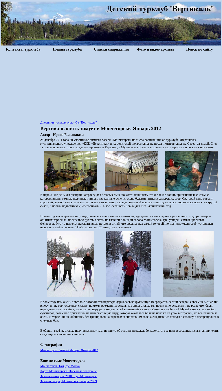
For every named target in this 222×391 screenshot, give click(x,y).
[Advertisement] (111, 85)
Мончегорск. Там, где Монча (60, 366)
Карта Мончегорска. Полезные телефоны (68, 371)
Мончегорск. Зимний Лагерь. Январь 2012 (69, 350)
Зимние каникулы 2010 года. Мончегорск (68, 376)
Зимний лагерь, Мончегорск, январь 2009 (68, 381)
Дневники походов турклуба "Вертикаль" (68, 122)
